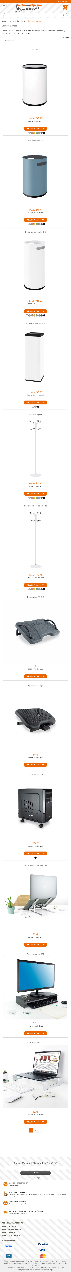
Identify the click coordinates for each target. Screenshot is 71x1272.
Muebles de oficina (11, 1235)
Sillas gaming (8, 1232)
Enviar (35, 1173)
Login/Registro (63, 1)
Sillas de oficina (10, 1226)
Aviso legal (36, 1178)
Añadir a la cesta (35, 129)
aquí (51, 1270)
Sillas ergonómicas (11, 1229)
